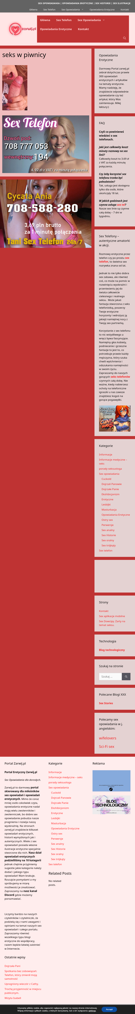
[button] (124, 38)
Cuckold (106, 479)
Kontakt (125, 9)
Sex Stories (106, 703)
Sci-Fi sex (106, 746)
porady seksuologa (110, 468)
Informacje (105, 454)
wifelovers (107, 737)
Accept (109, 1009)
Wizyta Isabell (13, 998)
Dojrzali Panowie (112, 484)
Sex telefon (105, 550)
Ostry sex (107, 520)
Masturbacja (109, 509)
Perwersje (108, 525)
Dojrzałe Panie (110, 489)
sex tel (121, 204)
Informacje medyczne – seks (66, 777)
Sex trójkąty (109, 545)
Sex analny (108, 530)
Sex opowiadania (109, 473)
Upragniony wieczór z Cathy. (22, 984)
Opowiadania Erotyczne (102, 9)
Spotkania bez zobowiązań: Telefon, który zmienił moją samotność (21, 974)
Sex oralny (108, 540)
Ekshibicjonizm (110, 494)
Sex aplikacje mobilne (112, 616)
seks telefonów (120, 376)
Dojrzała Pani (12, 966)
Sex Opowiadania (74, 9)
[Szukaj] (126, 676)
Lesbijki (106, 504)
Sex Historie (109, 535)
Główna (33, 9)
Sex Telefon (49, 9)
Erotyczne (107, 499)
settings (92, 1010)
